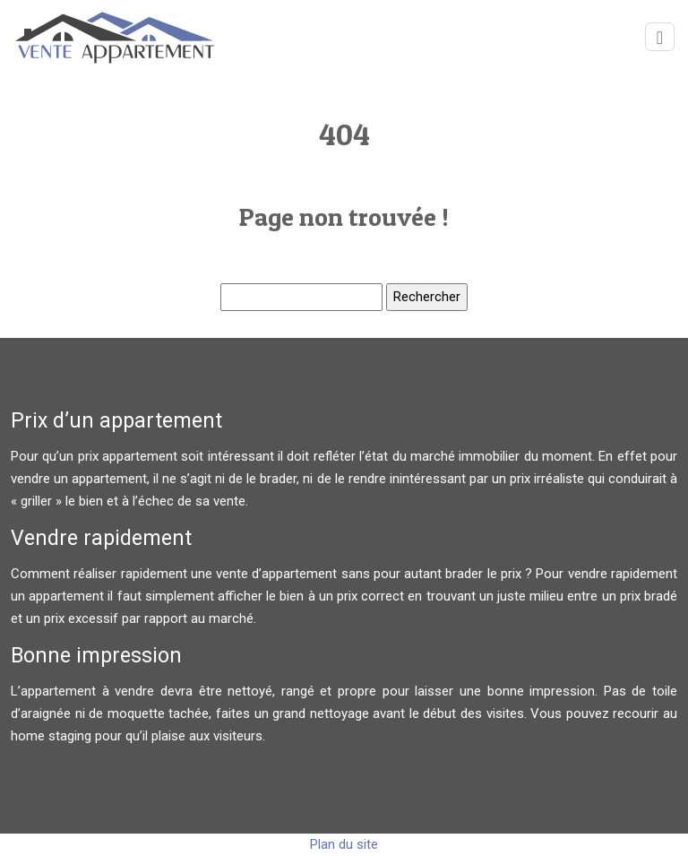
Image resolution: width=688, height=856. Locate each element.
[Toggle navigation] (660, 37)
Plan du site (344, 844)
